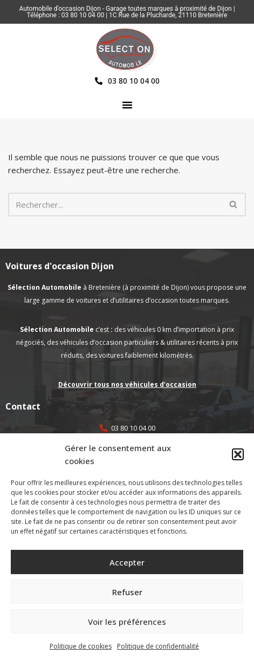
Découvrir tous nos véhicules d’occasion (127, 384)
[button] (237, 454)
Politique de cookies (81, 646)
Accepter (127, 562)
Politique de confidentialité (158, 646)
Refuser (127, 592)
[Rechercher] (115, 204)
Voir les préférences (127, 621)
